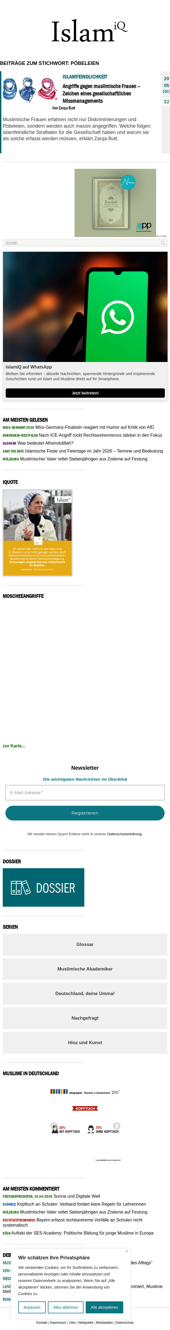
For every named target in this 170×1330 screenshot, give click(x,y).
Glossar (85, 944)
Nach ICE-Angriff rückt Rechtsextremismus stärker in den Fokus (82, 435)
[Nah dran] (127, 1251)
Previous (52, 1124)
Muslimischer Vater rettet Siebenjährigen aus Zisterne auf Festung (75, 459)
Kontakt (41, 1323)
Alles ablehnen (65, 1307)
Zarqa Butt (67, 107)
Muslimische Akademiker (85, 969)
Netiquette (85, 1323)
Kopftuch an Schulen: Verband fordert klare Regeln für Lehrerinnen (74, 1204)
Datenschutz (125, 1323)
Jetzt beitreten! (85, 393)
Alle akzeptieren (104, 1307)
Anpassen (31, 1307)
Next (115, 1124)
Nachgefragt (85, 1018)
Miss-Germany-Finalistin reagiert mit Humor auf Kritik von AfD (78, 427)
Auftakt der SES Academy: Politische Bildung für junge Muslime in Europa (78, 1233)
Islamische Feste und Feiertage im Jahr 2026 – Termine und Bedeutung (83, 451)
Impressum (58, 1323)
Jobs (72, 1323)
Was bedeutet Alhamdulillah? (38, 443)
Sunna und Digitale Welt (51, 1196)
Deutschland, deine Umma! (85, 993)
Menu (160, 7)
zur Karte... (14, 746)
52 (165, 101)
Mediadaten (104, 1323)
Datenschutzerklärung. (125, 834)
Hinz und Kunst (85, 1042)
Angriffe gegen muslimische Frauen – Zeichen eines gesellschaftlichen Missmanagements (101, 93)
